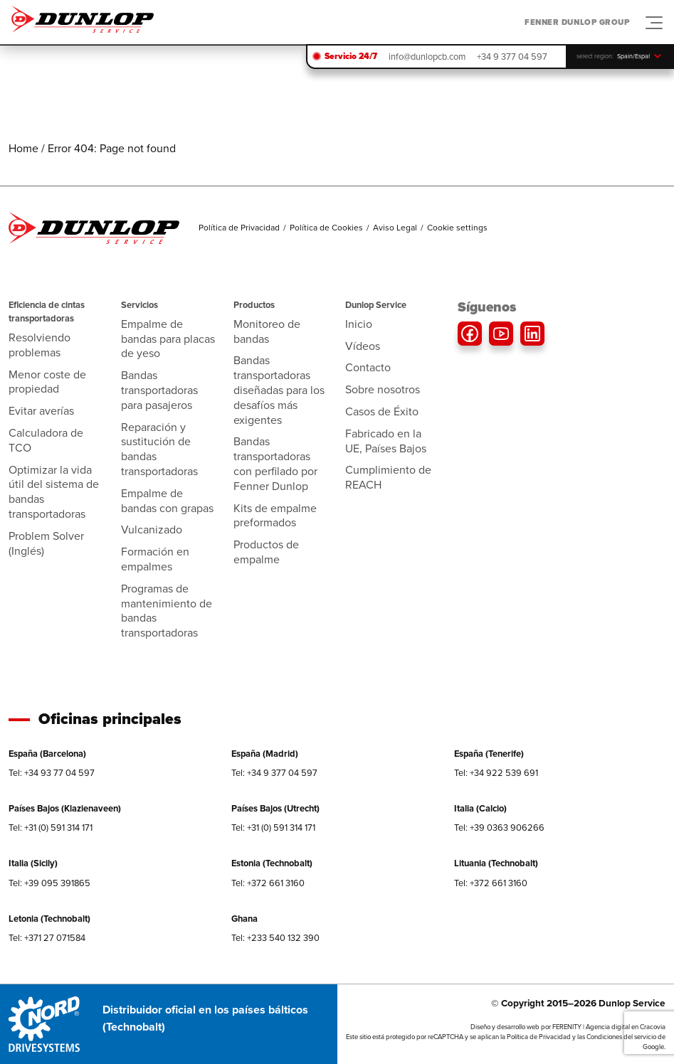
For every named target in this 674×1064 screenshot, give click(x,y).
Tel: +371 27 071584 (47, 938)
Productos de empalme (266, 552)
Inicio (358, 324)
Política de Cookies (326, 227)
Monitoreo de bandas (266, 331)
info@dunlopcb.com (427, 56)
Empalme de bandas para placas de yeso (168, 339)
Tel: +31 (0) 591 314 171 (51, 827)
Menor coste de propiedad (47, 382)
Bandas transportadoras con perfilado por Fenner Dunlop (275, 463)
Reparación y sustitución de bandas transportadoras (159, 449)
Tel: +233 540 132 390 (275, 938)
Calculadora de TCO (46, 440)
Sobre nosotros (382, 389)
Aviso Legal (395, 227)
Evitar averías (41, 411)
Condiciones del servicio (621, 1037)
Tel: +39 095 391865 (49, 883)
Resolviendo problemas (39, 345)
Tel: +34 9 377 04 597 (274, 773)
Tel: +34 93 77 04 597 (52, 773)
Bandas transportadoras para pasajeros (159, 390)
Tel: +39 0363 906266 (499, 827)
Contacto (368, 367)
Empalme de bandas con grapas (167, 500)
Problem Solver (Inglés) (46, 543)
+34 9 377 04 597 (512, 56)
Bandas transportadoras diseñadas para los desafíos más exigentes (279, 389)
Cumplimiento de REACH (388, 477)
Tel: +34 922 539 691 (496, 773)
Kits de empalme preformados (275, 515)
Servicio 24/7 (351, 56)
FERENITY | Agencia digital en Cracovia (608, 1027)
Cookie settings (457, 227)
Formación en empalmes (155, 559)
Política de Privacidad (239, 227)
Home (23, 148)
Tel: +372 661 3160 (268, 883)
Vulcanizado (151, 529)
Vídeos (362, 346)
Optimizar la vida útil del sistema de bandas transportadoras (54, 492)
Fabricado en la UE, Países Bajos (385, 441)
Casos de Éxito (381, 411)
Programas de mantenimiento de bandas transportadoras (166, 610)
